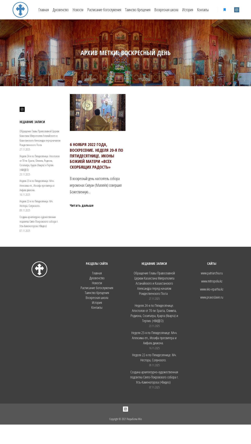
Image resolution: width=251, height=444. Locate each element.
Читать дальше (82, 205)
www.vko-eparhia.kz (211, 289)
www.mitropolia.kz (211, 281)
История (97, 302)
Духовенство (97, 278)
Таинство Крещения (97, 292)
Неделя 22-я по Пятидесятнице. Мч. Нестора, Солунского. (154, 357)
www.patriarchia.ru (212, 273)
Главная (97, 273)
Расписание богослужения (97, 287)
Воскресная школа (97, 297)
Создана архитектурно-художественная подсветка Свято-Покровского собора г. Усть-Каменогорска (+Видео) (39, 221)
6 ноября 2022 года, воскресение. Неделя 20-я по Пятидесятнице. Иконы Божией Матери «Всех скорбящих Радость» (96, 155)
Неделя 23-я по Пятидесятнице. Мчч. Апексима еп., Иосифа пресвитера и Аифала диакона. (37, 185)
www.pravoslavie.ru (211, 297)
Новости (97, 282)
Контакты (96, 307)
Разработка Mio (134, 419)
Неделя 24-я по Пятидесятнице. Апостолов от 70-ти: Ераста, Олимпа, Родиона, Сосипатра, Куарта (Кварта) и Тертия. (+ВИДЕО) (154, 313)
